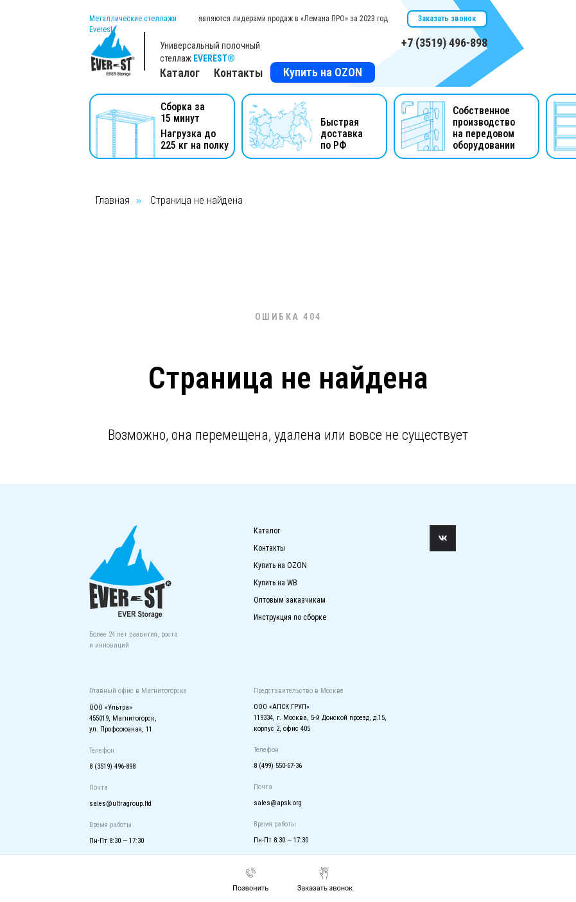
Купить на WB (275, 582)
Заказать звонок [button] (447, 18)
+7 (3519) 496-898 (444, 42)
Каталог (267, 530)
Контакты (238, 72)
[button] (325, 879)
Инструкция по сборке (290, 617)
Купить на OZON (322, 72)
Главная (113, 200)
